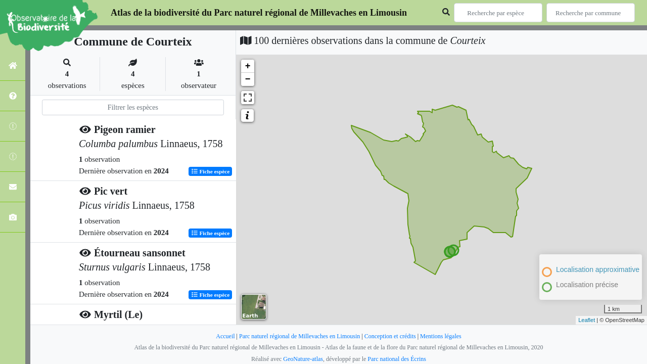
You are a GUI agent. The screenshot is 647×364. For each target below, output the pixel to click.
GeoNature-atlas (303, 358)
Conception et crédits (390, 336)
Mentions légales (440, 336)
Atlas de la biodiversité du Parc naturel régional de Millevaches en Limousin (259, 13)
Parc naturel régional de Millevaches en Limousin (299, 336)
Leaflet (586, 320)
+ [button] (248, 66)
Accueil (225, 336)
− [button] (248, 79)
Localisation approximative (597, 269)
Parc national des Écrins (396, 358)
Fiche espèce (210, 171)
